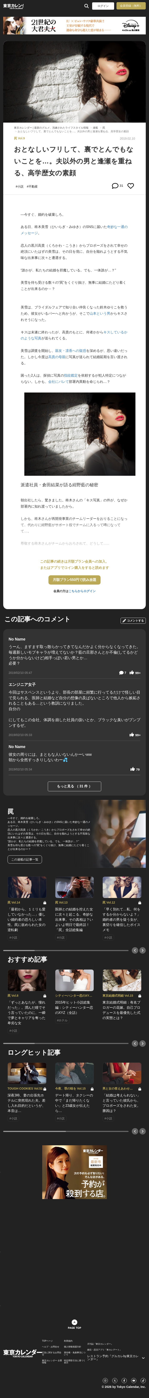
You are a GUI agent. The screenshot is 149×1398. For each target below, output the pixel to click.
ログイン (103, 6)
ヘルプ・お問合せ (50, 1347)
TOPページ (47, 1341)
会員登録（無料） (131, 5)
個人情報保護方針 (72, 1347)
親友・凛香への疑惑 (70, 351)
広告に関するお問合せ (51, 1354)
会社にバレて (58, 381)
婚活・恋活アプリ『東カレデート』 (104, 1350)
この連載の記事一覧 (24, 859)
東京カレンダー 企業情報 (52, 1362)
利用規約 (68, 1341)
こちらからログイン (82, 591)
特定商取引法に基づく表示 (74, 1362)
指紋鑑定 (71, 375)
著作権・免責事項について (74, 1354)
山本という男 (100, 313)
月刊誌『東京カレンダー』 (100, 1344)
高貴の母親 (56, 357)
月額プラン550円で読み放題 (74, 580)
